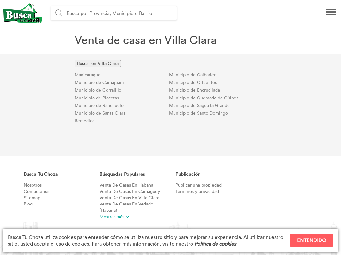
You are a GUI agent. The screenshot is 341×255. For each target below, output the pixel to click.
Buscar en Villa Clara (98, 63)
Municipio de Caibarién (192, 75)
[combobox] (121, 13)
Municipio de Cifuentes (193, 82)
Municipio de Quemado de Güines (203, 98)
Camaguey (130, 191)
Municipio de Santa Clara (100, 113)
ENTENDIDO (311, 240)
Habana (126, 185)
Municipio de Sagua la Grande (199, 105)
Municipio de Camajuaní (99, 82)
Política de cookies (215, 243)
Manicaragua (87, 75)
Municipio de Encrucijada (194, 90)
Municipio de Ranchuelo (99, 105)
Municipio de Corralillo (98, 90)
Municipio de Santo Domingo (198, 113)
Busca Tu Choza (41, 174)
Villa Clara (129, 197)
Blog (28, 204)
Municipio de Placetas (97, 98)
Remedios (84, 120)
